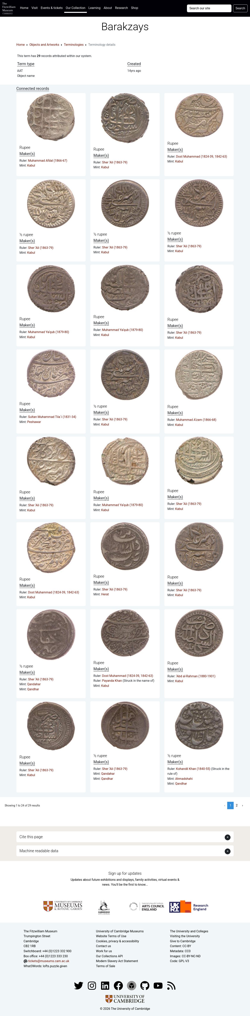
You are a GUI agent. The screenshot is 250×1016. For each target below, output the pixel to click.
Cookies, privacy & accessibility (117, 941)
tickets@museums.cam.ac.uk (48, 961)
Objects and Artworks (44, 45)
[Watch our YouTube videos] (158, 985)
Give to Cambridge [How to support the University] (182, 941)
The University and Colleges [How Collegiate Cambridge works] (189, 931)
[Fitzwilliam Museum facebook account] (105, 985)
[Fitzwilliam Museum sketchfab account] (132, 985)
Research (121, 8)
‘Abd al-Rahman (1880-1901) (195, 676)
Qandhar (33, 689)
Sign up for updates (125, 873)
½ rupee (26, 234)
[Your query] (209, 8)
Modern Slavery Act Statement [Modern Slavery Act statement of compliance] (117, 961)
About (108, 8)
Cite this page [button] (31, 836)
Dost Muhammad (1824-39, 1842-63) (201, 156)
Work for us (104, 951)
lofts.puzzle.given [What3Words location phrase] (55, 966)
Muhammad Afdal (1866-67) (47, 160)
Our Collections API (109, 956)
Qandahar (34, 684)
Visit (35, 8)
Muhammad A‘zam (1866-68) (196, 420)
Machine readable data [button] (38, 850)
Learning (94, 8)
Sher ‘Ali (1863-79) (114, 162)
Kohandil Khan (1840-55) (193, 769)
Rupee (24, 147)
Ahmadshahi (184, 779)
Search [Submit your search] (240, 8)
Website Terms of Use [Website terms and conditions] (111, 936)
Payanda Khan (112, 681)
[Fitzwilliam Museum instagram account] (92, 985)
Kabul (31, 165)
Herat (105, 594)
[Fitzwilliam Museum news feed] (171, 985)
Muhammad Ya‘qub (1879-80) (48, 332)
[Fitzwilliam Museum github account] (145, 985)
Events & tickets (52, 8)
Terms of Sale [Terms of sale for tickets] (105, 966)
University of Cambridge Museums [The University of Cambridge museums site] (120, 931)
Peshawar (34, 422)
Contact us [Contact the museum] (103, 946)
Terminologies (74, 45)
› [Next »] (242, 805)
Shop (134, 8)
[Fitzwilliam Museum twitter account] (79, 985)
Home (25, 7)
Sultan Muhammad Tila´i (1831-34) (52, 417)
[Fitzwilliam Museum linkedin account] (118, 985)
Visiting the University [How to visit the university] (185, 936)
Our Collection (75, 8)
